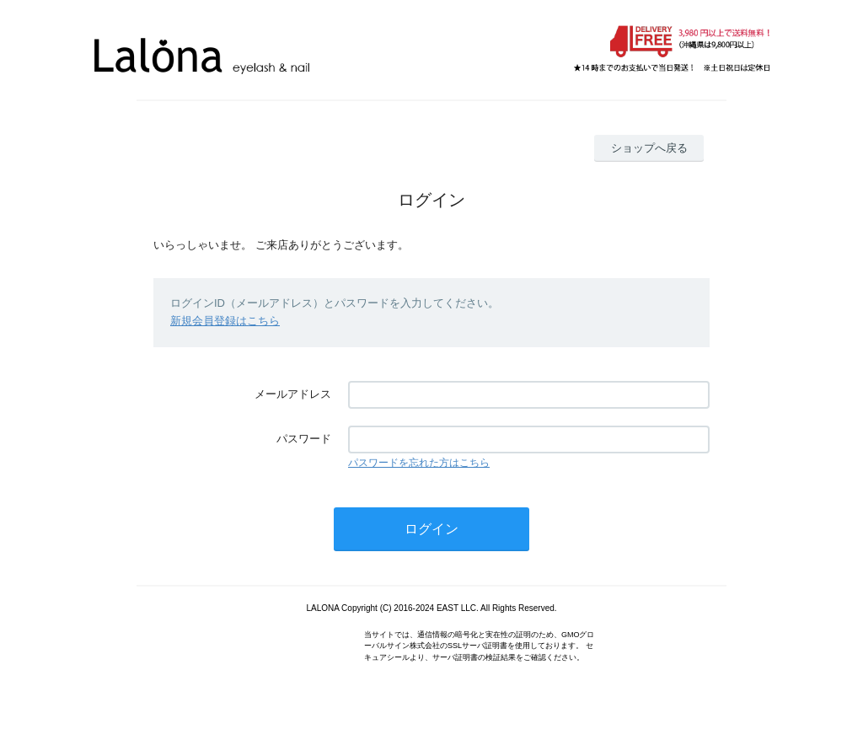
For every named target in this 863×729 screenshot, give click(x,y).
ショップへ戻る (649, 148)
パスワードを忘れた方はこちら (419, 463)
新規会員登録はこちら (225, 320)
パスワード (303, 438)
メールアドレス (293, 394)
